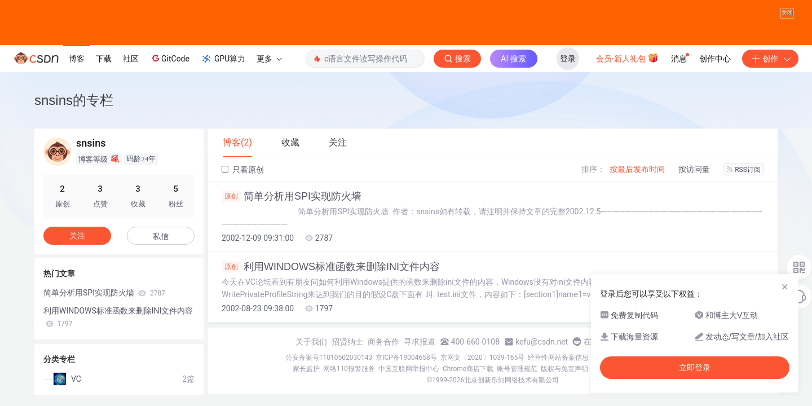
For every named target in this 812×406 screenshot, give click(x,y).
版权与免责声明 (564, 369)
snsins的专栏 (73, 100)
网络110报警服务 (349, 369)
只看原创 (243, 169)
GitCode (169, 58)
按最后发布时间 (637, 169)
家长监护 (306, 369)
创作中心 (715, 58)
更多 (269, 58)
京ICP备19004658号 (406, 357)
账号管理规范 (517, 369)
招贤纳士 (347, 341)
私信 (161, 236)
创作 (770, 58)
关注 (77, 235)
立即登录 (694, 367)
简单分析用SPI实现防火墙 (291, 196)
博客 (77, 58)
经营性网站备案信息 (558, 357)
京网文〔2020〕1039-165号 (482, 357)
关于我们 (311, 341)
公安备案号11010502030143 (328, 357)
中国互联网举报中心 (408, 369)
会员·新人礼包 (627, 57)
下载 (104, 58)
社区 (131, 58)
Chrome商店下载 (468, 369)
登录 (568, 58)
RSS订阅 (744, 170)
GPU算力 (223, 58)
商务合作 (383, 341)
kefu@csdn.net (541, 341)
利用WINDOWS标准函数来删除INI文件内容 (331, 266)
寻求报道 (419, 341)
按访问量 (694, 169)
